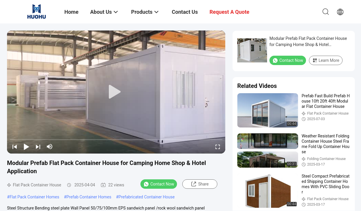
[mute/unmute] (50, 146)
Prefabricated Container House (146, 197)
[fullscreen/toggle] (218, 146)
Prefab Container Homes (88, 197)
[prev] (14, 146)
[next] (38, 146)
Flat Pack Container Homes (34, 197)
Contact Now (158, 184)
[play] (116, 92)
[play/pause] (26, 146)
